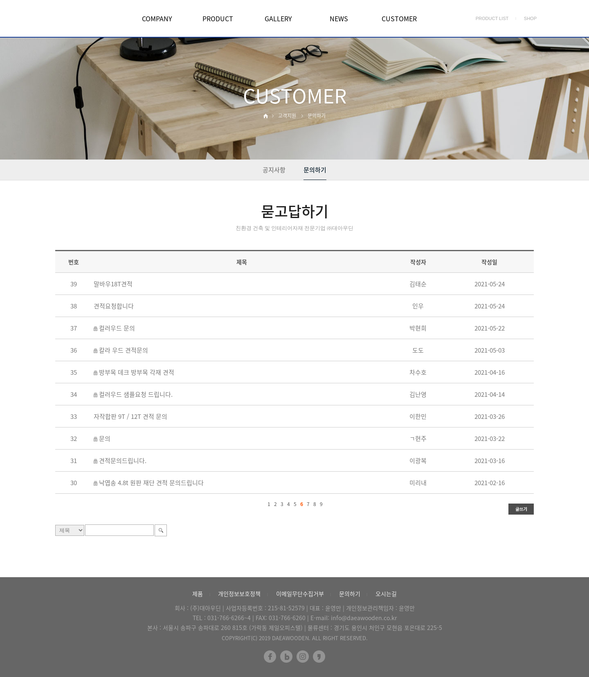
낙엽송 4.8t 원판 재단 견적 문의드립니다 (151, 482)
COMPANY (157, 18)
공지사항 (274, 169)
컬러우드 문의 (117, 328)
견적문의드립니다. (122, 460)
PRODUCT (217, 18)
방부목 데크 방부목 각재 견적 (136, 372)
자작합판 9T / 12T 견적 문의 (130, 416)
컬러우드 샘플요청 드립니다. (136, 394)
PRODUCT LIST (492, 18)
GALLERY (278, 18)
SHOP (530, 18)
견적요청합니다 (114, 305)
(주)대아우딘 (205, 608)
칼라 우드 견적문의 (123, 350)
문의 (104, 438)
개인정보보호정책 (239, 593)
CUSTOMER (399, 18)
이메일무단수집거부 (300, 593)
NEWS (339, 18)
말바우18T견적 (113, 283)
